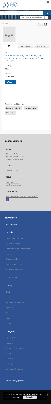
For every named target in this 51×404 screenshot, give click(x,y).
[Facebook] (7, 200)
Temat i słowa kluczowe (15, 302)
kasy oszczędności (13, 108)
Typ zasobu (10, 313)
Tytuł (8, 292)
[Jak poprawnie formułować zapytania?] (46, 17)
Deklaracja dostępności (15, 369)
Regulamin (10, 343)
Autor (8, 297)
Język (8, 318)
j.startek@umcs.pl (12, 182)
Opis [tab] (9, 46)
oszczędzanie (31, 108)
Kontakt (9, 353)
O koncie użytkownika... (15, 348)
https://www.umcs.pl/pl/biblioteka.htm (22, 196)
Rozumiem (30, 397)
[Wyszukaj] (47, 13)
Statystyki (9, 364)
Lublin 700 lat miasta (14, 264)
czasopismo (9, 76)
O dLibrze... (10, 358)
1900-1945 (10, 113)
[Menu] (47, 2)
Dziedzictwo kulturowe (14, 238)
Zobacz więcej (11, 277)
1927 (7, 68)
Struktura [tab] (41, 46)
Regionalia (10, 254)
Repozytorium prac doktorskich (18, 248)
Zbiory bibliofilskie (13, 259)
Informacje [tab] (25, 46)
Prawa (8, 323)
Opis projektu (11, 338)
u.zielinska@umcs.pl (13, 185)
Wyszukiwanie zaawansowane (32, 17)
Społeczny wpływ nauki (15, 269)
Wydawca (9, 307)
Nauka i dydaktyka (13, 243)
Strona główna (11, 224)
